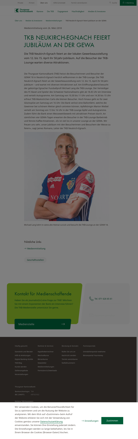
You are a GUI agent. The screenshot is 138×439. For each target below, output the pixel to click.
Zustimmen (112, 420)
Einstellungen (91, 420)
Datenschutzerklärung (51, 421)
